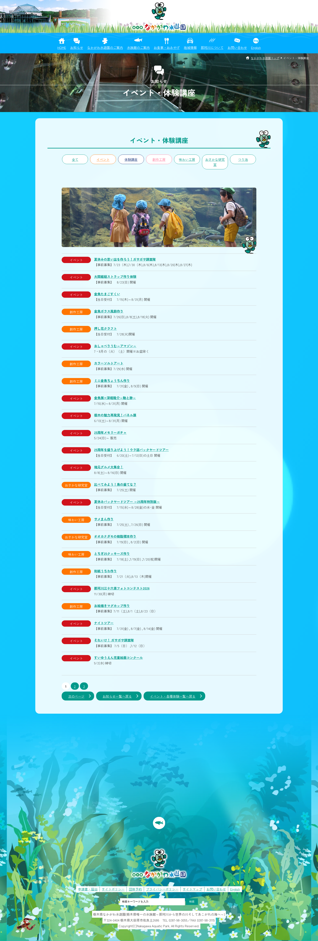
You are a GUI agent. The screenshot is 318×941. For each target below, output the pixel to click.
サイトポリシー (113, 889)
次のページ (76, 696)
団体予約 (135, 889)
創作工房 (159, 159)
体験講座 (131, 159)
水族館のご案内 (138, 47)
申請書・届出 (88, 889)
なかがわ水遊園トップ (265, 58)
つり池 (243, 159)
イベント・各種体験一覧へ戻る (173, 696)
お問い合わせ (237, 47)
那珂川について (212, 47)
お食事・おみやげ (167, 47)
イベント (103, 159)
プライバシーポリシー (162, 889)
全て (75, 159)
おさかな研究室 (215, 162)
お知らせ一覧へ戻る (117, 696)
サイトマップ (192, 889)
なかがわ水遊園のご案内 (105, 47)
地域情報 (190, 47)
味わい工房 (187, 159)
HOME (61, 47)
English (256, 47)
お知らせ (76, 47)
